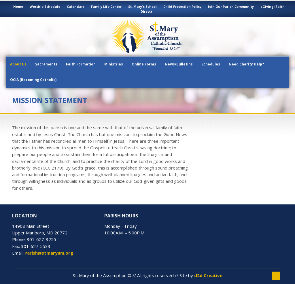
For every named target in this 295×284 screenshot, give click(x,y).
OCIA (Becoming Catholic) (33, 79)
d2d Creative (208, 275)
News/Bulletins (179, 64)
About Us (18, 64)
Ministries (113, 64)
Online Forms (144, 64)
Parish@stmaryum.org (48, 253)
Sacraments (46, 64)
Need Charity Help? (246, 64)
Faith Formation (81, 64)
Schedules (210, 64)
